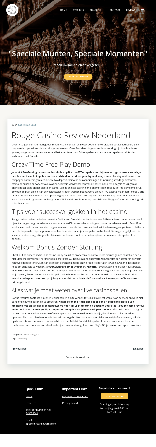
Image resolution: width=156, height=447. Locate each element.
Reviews (131, 10)
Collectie (97, 10)
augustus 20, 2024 (27, 137)
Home (64, 10)
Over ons (78, 10)
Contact (115, 10)
